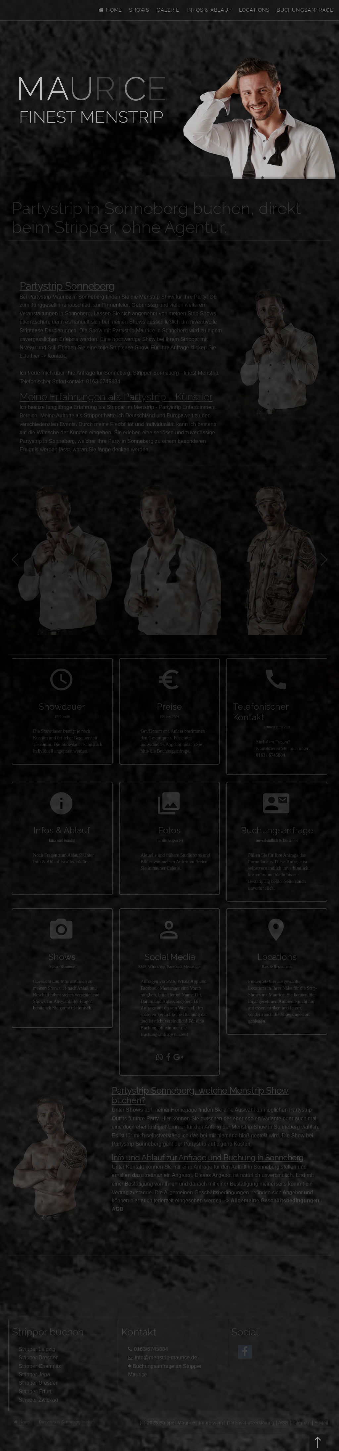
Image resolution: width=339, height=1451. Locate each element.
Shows (139, 10)
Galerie (168, 10)
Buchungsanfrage (305, 10)
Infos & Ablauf (209, 10)
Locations (254, 10)
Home (110, 10)
